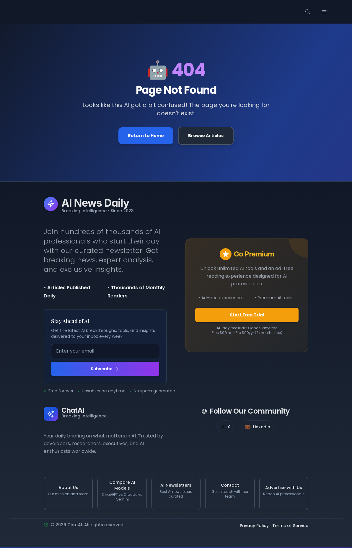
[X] (225, 427)
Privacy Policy (254, 526)
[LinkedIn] (257, 427)
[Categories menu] (87, 12)
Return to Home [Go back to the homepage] (144, 136)
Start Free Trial (247, 315)
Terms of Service (290, 526)
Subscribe (105, 370)
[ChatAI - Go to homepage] (39, 11)
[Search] (318, 11)
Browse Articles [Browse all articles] (207, 136)
